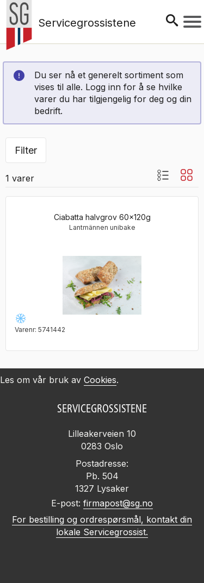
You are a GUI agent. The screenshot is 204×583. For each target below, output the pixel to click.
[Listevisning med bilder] (163, 175)
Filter (26, 150)
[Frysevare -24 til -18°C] (21, 318)
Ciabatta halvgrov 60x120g (102, 217)
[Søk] (172, 21)
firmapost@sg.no (118, 503)
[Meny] (192, 22)
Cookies (100, 379)
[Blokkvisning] (187, 175)
